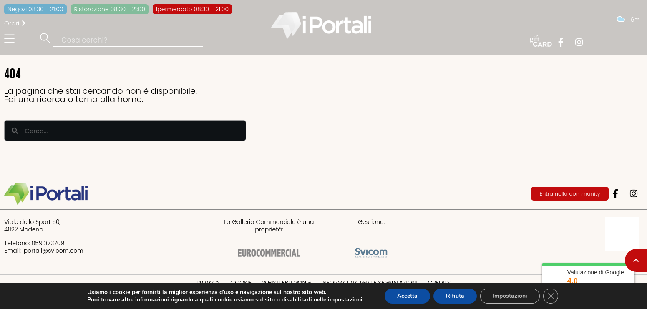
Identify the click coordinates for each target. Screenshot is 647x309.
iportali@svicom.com (53, 250)
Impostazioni (510, 296)
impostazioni (345, 300)
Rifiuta (455, 296)
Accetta (407, 296)
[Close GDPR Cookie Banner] (550, 296)
